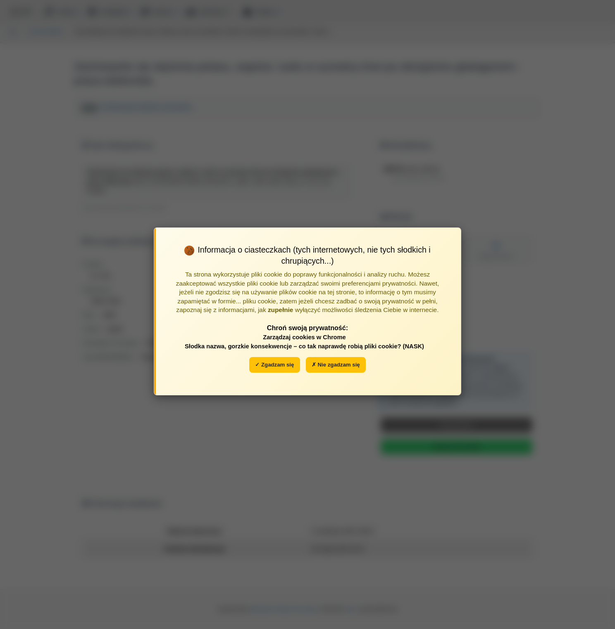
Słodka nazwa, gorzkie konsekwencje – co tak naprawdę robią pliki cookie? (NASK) (304, 346)
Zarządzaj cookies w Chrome (304, 337)
